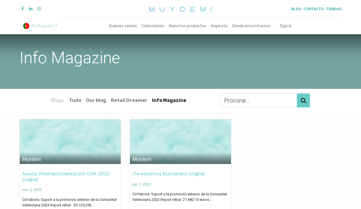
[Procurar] (303, 100)
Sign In (286, 26)
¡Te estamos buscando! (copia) (168, 173)
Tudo (75, 100)
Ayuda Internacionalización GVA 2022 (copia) (66, 176)
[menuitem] (123, 26)
